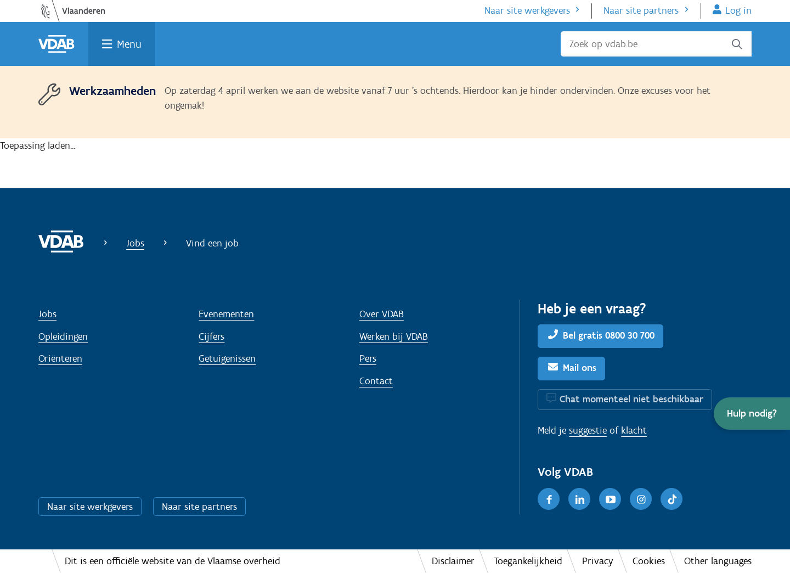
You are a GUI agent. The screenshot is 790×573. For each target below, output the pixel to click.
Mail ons (579, 368)
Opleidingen (63, 336)
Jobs (135, 243)
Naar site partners (641, 10)
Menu (129, 43)
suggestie (588, 430)
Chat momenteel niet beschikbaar (631, 399)
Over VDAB (381, 314)
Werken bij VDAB (393, 336)
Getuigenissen (227, 358)
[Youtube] (610, 499)
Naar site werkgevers (527, 10)
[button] (752, 413)
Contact (376, 381)
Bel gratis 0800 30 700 (608, 335)
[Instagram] (641, 499)
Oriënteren (60, 358)
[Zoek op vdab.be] (656, 44)
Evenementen (226, 314)
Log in (738, 10)
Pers (367, 358)
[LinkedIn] (579, 499)
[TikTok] (671, 499)
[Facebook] (549, 499)
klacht (634, 430)
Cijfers (211, 336)
